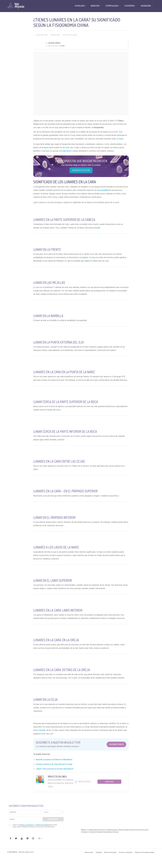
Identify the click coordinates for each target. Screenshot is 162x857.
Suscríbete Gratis (116, 744)
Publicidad (99, 852)
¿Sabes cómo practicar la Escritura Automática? (55, 769)
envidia (97, 228)
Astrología (80, 6)
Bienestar (55, 35)
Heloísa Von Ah (54, 43)
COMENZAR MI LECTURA (81, 170)
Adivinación (42, 35)
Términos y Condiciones (125, 852)
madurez (85, 257)
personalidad (104, 190)
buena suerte (49, 147)
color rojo (69, 147)
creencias (42, 730)
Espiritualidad (70, 35)
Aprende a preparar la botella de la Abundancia (54, 759)
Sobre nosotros (89, 852)
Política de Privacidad (110, 852)
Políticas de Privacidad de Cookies (144, 852)
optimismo (48, 287)
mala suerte (66, 151)
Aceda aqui (109, 782)
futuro (121, 139)
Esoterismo (129, 6)
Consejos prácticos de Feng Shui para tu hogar (54, 764)
